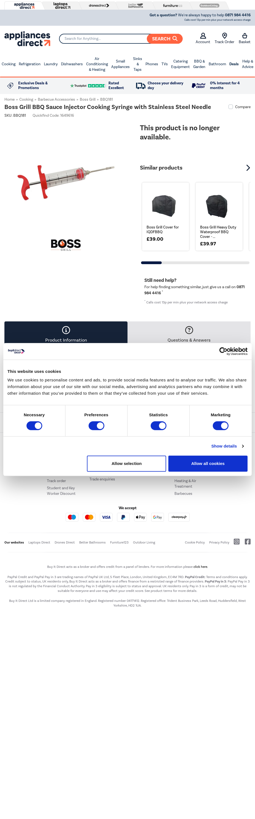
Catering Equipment (180, 64)
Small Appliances (120, 64)
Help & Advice (247, 64)
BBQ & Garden (199, 64)
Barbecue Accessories (56, 99)
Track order (56, 481)
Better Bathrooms (92, 542)
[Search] (120, 39)
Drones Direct (65, 542)
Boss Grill (87, 99)
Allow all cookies (208, 463)
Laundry (51, 64)
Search (164, 39)
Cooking (8, 64)
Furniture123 (119, 542)
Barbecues (183, 493)
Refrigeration (30, 64)
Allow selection (126, 463)
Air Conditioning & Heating (97, 64)
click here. (200, 567)
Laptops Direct (39, 542)
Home (9, 99)
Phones (151, 64)
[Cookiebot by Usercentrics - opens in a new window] (223, 351)
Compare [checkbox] (243, 107)
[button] (249, 168)
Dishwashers (72, 64)
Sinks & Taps (137, 64)
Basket (245, 38)
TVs (164, 64)
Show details (224, 446)
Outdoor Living (144, 542)
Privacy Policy (219, 542)
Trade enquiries (102, 479)
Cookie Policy (195, 542)
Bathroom (217, 64)
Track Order (224, 38)
